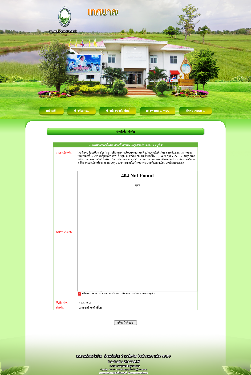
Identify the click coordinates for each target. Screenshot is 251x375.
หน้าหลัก (51, 110)
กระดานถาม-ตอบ (157, 110)
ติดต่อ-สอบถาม (195, 110)
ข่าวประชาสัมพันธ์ (118, 110)
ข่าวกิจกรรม (81, 110)
